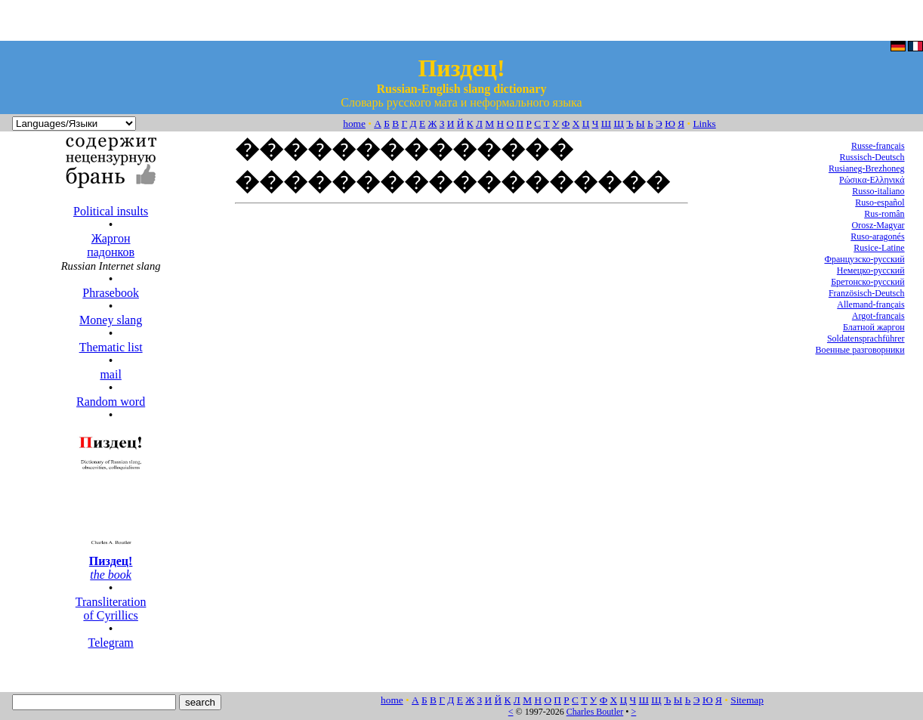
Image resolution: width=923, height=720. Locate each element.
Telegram (111, 642)
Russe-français (878, 146)
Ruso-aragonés (877, 236)
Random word (110, 401)
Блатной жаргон (874, 327)
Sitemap (747, 700)
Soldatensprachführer (866, 338)
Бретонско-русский (867, 282)
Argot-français (878, 316)
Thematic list (111, 347)
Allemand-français (870, 304)
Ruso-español (879, 202)
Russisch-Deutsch (872, 157)
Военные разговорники (859, 350)
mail (110, 374)
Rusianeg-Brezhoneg (867, 168)
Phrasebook (110, 292)
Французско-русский (864, 259)
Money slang (110, 320)
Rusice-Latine (879, 248)
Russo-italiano (878, 191)
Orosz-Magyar (878, 225)
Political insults (110, 211)
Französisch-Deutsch (867, 293)
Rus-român (884, 214)
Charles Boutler (595, 711)
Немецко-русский (871, 270)
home (354, 123)
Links (704, 123)
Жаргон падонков (110, 245)
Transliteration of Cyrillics (111, 608)
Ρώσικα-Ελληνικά (872, 180)
